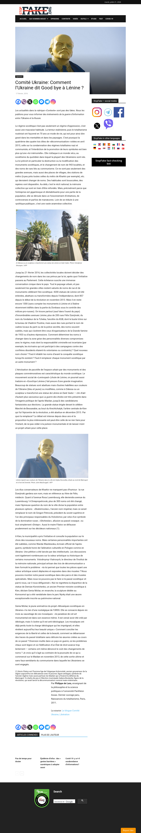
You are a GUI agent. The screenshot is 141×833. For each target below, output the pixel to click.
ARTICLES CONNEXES (27, 735)
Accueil (23, 19)
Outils (85, 19)
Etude (93, 19)
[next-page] (22, 773)
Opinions (55, 19)
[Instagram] (53, 101)
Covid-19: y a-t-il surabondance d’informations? (73, 761)
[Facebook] (18, 101)
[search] (64, 802)
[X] (29, 101)
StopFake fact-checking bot (108, 162)
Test (101, 19)
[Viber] (24, 101)
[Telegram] (47, 101)
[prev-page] (17, 773)
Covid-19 (109, 19)
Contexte (66, 19)
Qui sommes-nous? (38, 19)
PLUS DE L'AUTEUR (50, 735)
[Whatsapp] (35, 101)
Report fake (128, 830)
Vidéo (75, 19)
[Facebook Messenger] (41, 101)
